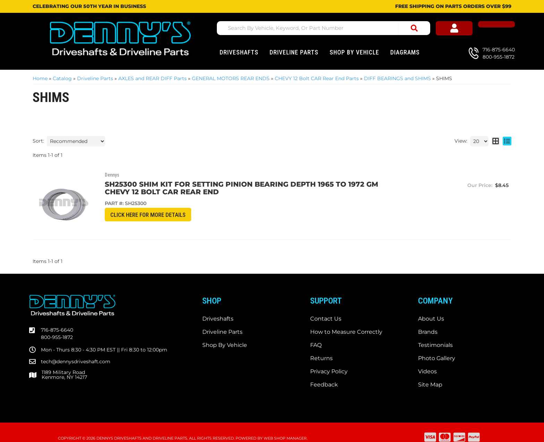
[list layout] (507, 141)
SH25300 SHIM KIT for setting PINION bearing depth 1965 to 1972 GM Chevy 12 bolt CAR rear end (243, 188)
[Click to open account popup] (470, 29)
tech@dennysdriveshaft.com (75, 349)
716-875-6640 (57, 318)
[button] (326, 28)
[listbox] (76, 141)
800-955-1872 (57, 325)
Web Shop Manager (285, 426)
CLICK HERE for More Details (138, 215)
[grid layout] (495, 141)
